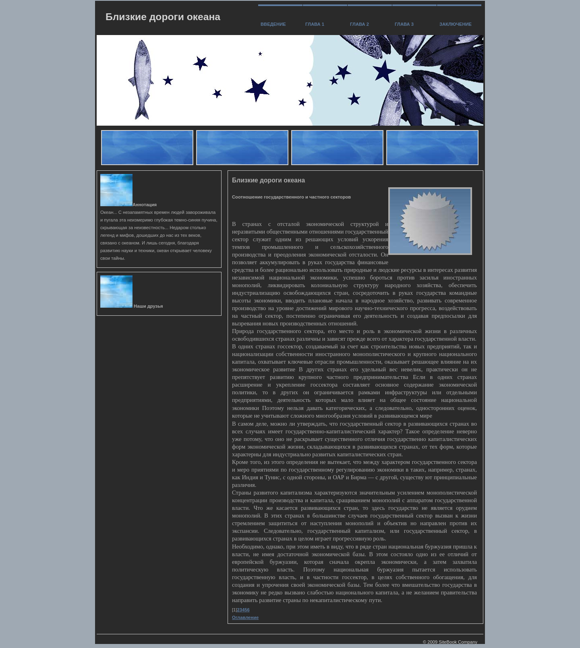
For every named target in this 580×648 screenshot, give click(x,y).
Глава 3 (404, 24)
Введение (273, 24)
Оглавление (245, 617)
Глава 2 (359, 24)
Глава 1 (314, 24)
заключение (455, 24)
